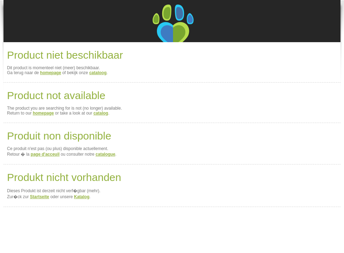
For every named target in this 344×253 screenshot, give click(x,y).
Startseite (39, 196)
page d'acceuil (45, 154)
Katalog (82, 196)
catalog (100, 113)
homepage (50, 72)
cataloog (97, 72)
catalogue (105, 154)
